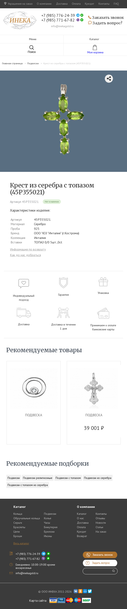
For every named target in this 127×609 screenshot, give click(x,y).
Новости (101, 522)
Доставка (62, 3)
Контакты (104, 3)
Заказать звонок (106, 18)
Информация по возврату (28, 249)
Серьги (17, 522)
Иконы (48, 536)
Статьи (99, 527)
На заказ (101, 531)
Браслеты (19, 527)
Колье (47, 518)
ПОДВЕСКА (33, 415)
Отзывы (100, 518)
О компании (44, 3)
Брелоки (49, 531)
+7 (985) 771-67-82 (58, 20)
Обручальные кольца (26, 518)
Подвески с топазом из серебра (28, 485)
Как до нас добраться (25, 255)
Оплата (76, 3)
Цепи (16, 531)
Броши (17, 536)
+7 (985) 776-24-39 (58, 15)
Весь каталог (21, 543)
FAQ (116, 3)
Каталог (81, 514)
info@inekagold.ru (62, 26)
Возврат (82, 536)
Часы (47, 522)
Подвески (14, 478)
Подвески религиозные (37, 478)
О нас (80, 518)
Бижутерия (50, 527)
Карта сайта (37, 600)
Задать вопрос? (105, 23)
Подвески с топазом (68, 478)
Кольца (17, 514)
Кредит (89, 3)
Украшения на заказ (18, 3)
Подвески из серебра (97, 478)
